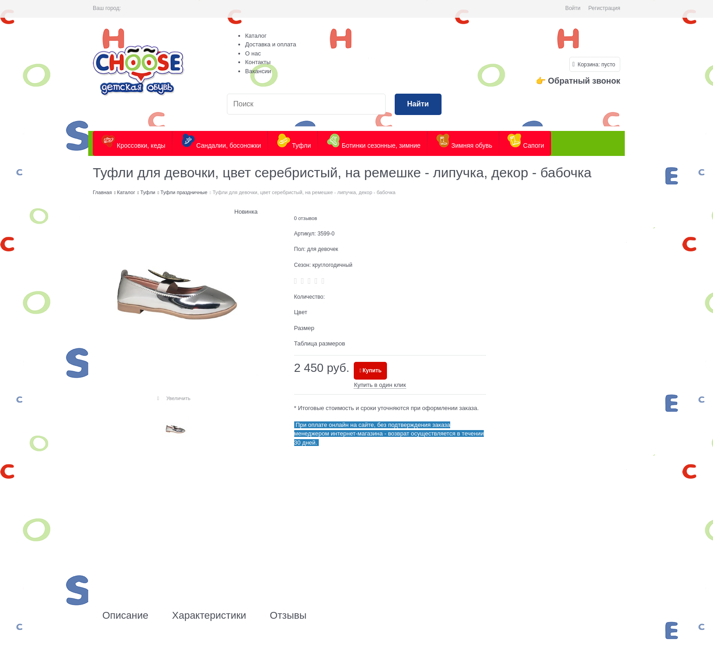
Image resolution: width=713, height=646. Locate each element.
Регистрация (604, 8)
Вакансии (258, 71)
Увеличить (178, 398)
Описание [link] (125, 616)
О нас (253, 53)
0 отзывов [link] (305, 218)
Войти (573, 8)
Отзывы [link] (288, 616)
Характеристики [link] (209, 616)
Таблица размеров (319, 343)
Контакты (258, 62)
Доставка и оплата (270, 44)
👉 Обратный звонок (578, 80)
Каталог (255, 35)
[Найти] (418, 104)
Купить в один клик (380, 384)
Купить (372, 370)
